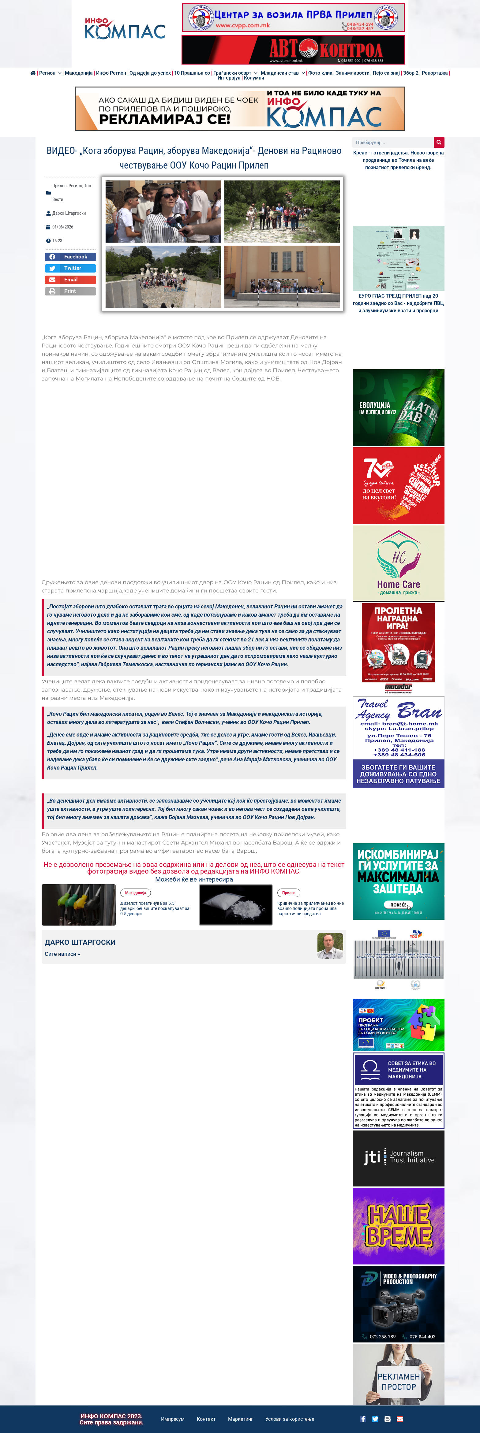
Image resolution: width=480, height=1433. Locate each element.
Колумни (254, 78)
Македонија (79, 73)
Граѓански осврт (235, 73)
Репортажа (435, 73)
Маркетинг (240, 1419)
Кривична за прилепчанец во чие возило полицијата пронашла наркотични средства (310, 908)
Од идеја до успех (150, 73)
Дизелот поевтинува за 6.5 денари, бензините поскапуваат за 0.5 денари (154, 908)
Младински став (283, 73)
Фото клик (320, 73)
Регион (50, 73)
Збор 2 (410, 73)
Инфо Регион (111, 73)
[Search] (439, 142)
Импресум (173, 1419)
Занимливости (352, 73)
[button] (70, 257)
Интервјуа (229, 78)
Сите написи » (62, 954)
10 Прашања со (192, 73)
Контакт (206, 1419)
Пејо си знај (386, 73)
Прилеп (59, 185)
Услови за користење (289, 1419)
